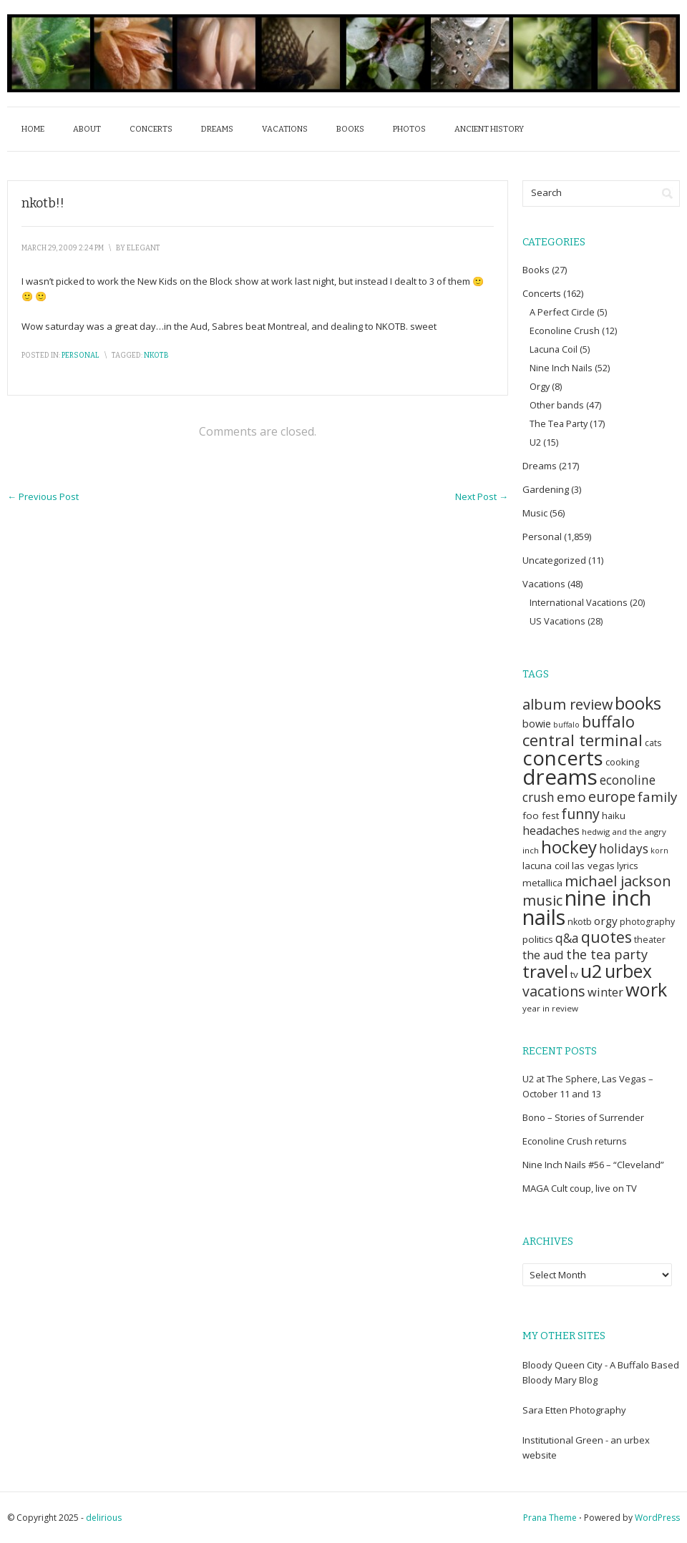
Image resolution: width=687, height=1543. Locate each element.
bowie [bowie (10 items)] (536, 723)
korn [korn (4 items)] (659, 851)
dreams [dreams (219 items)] (560, 777)
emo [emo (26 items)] (571, 797)
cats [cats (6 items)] (653, 743)
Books (350, 129)
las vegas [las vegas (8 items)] (593, 865)
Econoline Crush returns (574, 1141)
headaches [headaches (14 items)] (551, 830)
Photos (409, 129)
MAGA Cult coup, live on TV (579, 1188)
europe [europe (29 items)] (611, 796)
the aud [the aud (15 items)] (543, 955)
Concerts (151, 129)
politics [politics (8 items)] (537, 939)
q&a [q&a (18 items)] (567, 938)
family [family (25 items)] (657, 796)
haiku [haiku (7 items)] (613, 815)
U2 (535, 442)
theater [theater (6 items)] (650, 940)
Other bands (557, 404)
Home (32, 129)
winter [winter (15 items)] (605, 992)
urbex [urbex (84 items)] (628, 971)
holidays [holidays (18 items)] (623, 849)
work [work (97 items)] (646, 989)
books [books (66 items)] (638, 703)
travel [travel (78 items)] (545, 971)
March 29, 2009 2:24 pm (62, 248)
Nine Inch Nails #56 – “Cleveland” (593, 1164)
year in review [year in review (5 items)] (550, 1008)
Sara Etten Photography (574, 1410)
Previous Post (43, 496)
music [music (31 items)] (542, 900)
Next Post (481, 496)
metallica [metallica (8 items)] (542, 882)
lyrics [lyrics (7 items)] (627, 865)
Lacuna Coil (554, 349)
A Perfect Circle (562, 311)
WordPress (657, 1518)
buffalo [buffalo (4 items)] (566, 725)
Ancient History (489, 129)
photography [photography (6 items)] (647, 922)
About (87, 129)
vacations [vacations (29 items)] (553, 991)
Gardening (545, 489)
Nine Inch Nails (561, 367)
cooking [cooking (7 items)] (622, 761)
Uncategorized (554, 560)
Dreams (217, 129)
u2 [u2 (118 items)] (591, 971)
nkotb (156, 355)
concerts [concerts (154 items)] (562, 757)
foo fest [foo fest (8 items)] (540, 815)
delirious (104, 1518)
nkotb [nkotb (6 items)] (579, 922)
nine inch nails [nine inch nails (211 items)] (586, 907)
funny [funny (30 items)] (580, 813)
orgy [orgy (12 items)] (606, 920)
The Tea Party (559, 423)
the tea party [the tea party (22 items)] (607, 954)
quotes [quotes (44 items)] (606, 936)
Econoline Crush (565, 330)
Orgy (540, 386)
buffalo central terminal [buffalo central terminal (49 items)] (582, 730)
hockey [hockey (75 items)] (569, 846)
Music (534, 512)
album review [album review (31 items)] (567, 704)
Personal (80, 355)
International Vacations (579, 602)
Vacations (285, 129)
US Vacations (557, 620)
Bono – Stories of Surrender (583, 1117)
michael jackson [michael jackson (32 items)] (618, 881)
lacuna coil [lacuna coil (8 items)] (546, 865)
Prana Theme (550, 1518)
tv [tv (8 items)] (574, 974)
